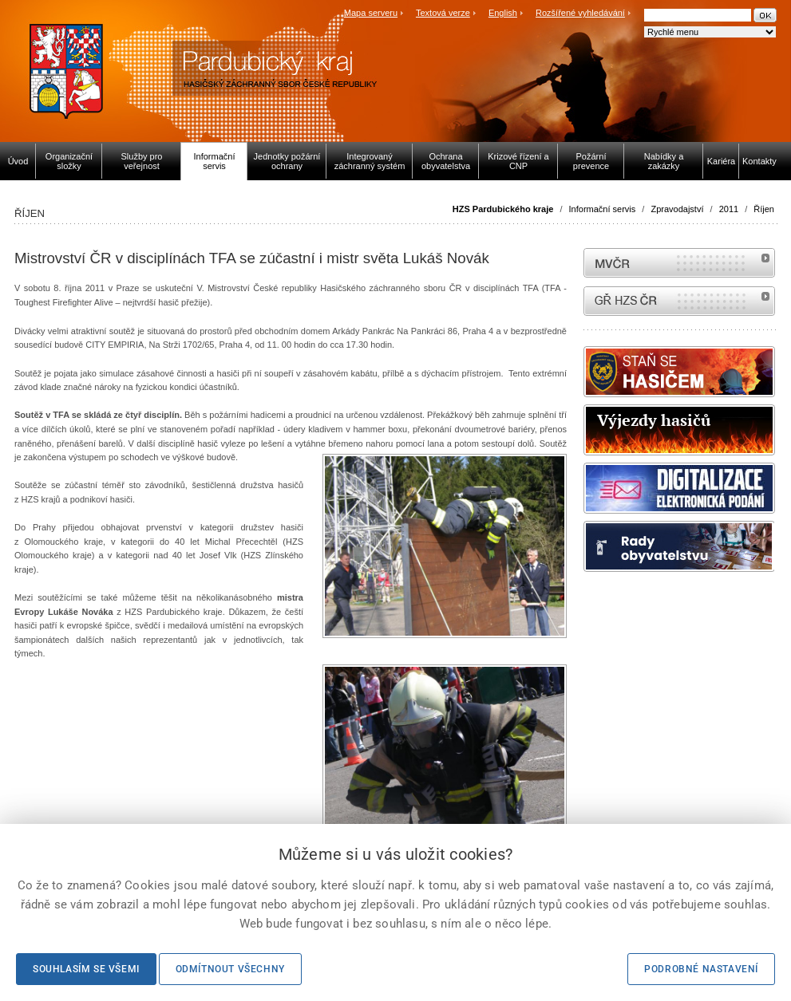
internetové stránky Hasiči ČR (679, 301)
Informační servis (602, 209)
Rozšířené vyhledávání (580, 13)
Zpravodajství (677, 209)
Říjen (763, 209)
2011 (728, 209)
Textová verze (443, 13)
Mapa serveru (370, 13)
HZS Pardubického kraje (503, 209)
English (502, 13)
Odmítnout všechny (230, 969)
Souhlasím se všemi (86, 969)
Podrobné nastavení (701, 969)
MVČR (679, 263)
